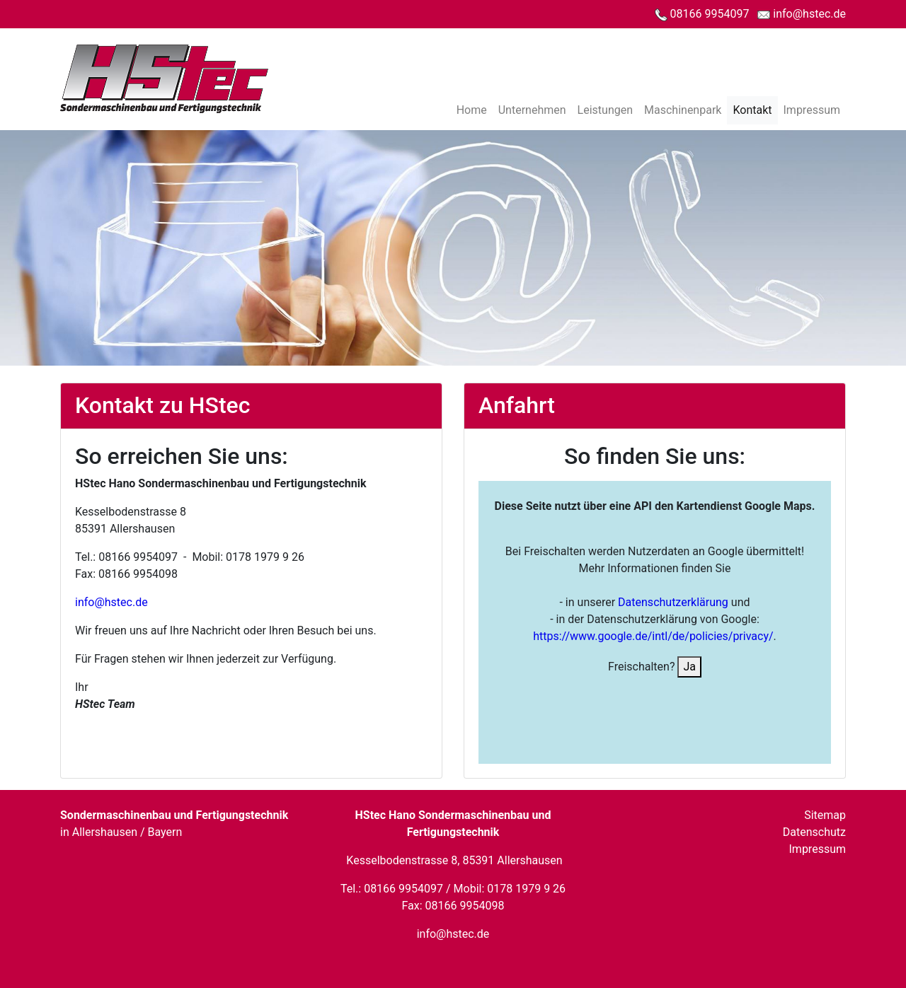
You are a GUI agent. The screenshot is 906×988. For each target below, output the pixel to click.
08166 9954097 (702, 14)
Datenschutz (814, 832)
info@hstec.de (801, 14)
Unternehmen (532, 110)
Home (472, 110)
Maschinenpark (682, 110)
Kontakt (752, 110)
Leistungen (605, 110)
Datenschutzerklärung (671, 602)
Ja (689, 666)
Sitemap (825, 815)
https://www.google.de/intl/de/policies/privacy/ (653, 636)
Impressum (812, 110)
